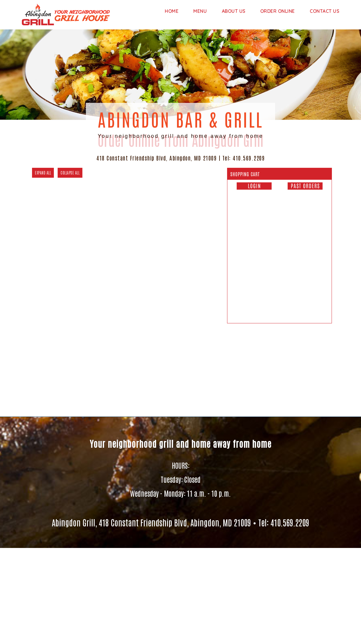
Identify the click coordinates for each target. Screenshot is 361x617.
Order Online (277, 11)
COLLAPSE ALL (70, 172)
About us (233, 11)
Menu (200, 11)
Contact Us (324, 11)
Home (171, 11)
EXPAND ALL (43, 172)
